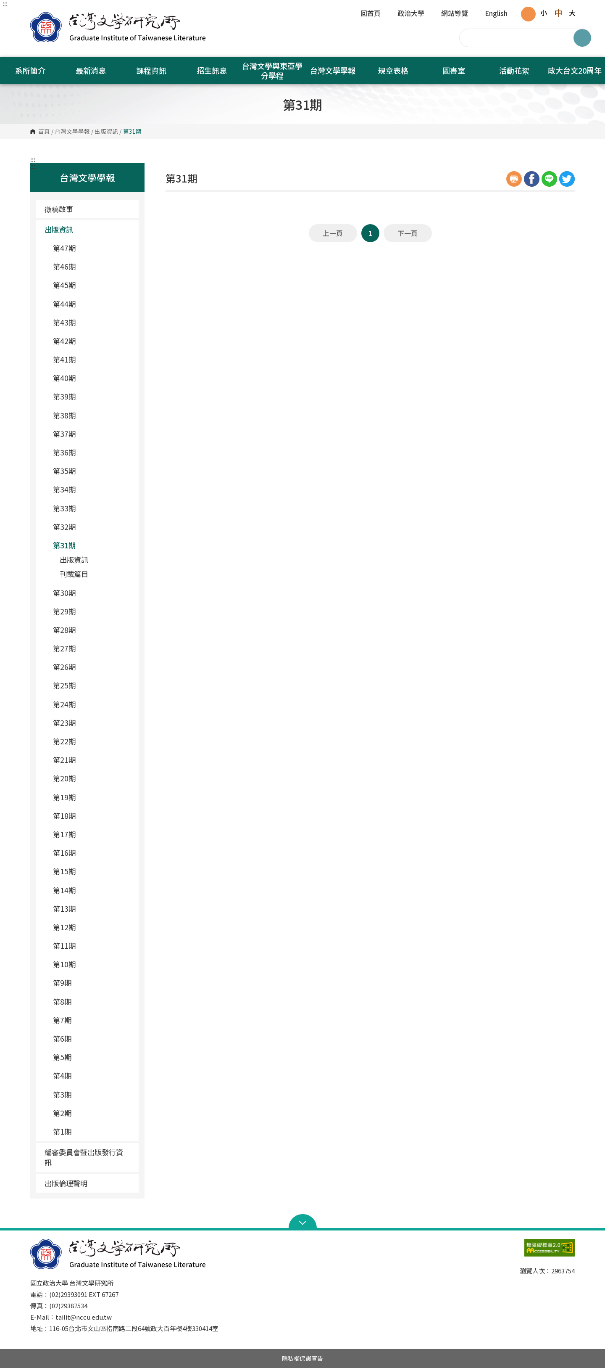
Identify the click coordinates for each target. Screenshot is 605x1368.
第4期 (92, 1075)
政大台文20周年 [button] (575, 70)
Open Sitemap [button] (303, 1222)
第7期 (92, 1020)
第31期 (92, 545)
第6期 (92, 1038)
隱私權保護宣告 (302, 1358)
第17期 (92, 834)
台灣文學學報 (72, 132)
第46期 (92, 266)
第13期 (92, 908)
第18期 (92, 815)
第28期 (92, 629)
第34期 (92, 489)
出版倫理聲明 (66, 1183)
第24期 (92, 704)
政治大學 (410, 14)
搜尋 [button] (582, 38)
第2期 (92, 1113)
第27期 (92, 648)
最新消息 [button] (91, 70)
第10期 (92, 964)
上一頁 (333, 233)
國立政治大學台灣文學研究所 (38, 17)
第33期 (92, 508)
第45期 (92, 285)
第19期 (92, 797)
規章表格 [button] (393, 70)
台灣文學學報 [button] (332, 70)
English (496, 14)
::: (5, 3)
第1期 (92, 1131)
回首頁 (370, 14)
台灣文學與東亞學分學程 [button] (272, 70)
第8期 (92, 1001)
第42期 (92, 341)
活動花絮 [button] (514, 70)
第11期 (92, 945)
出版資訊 (106, 132)
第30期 (92, 592)
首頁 (44, 132)
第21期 (92, 759)
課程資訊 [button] (151, 70)
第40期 (92, 378)
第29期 (92, 611)
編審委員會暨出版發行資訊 (84, 1157)
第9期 (92, 982)
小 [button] (543, 13)
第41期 (92, 359)
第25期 (92, 685)
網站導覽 (454, 14)
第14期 (92, 890)
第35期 (92, 471)
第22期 (92, 741)
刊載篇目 (74, 574)
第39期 (92, 396)
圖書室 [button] (453, 70)
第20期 (92, 778)
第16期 (92, 852)
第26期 (92, 667)
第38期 (92, 415)
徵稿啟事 (59, 209)
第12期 (92, 927)
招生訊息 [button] (212, 70)
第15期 (92, 871)
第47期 (92, 248)
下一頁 (407, 233)
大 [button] (572, 13)
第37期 (92, 434)
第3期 (92, 1094)
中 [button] (558, 13)
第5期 (92, 1057)
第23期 (92, 722)
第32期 (92, 526)
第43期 (92, 322)
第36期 (92, 452)
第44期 (92, 304)
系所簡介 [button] (30, 70)
